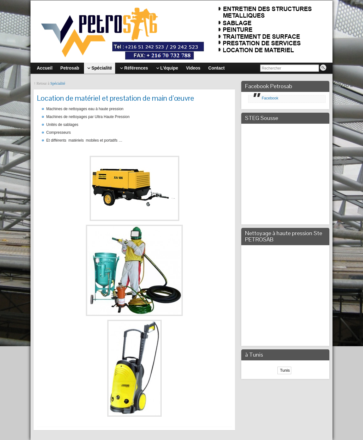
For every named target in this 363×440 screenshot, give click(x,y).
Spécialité (57, 83)
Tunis (284, 370)
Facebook (270, 98)
